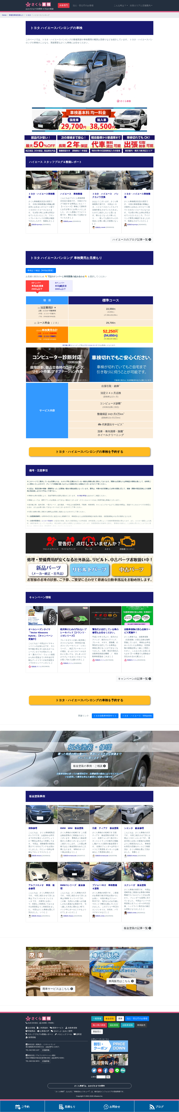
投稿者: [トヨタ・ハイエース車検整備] (32, 224)
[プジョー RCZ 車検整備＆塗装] (105, 871)
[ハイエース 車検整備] (74, 180)
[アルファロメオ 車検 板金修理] (42, 871)
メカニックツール (63, 1034)
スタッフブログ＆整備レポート (39, 1034)
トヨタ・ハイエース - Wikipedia (137, 716)
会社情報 (30, 1028)
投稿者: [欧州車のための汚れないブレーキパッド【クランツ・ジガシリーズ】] (64, 663)
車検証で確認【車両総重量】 (40, 270)
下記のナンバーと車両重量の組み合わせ (66, 276)
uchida (102, 916)
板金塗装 (110, 1018)
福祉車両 (114, 1025)
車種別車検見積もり (16, 15)
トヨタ (28, 15)
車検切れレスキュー (81, 1091)
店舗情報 (45, 1050)
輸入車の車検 (99, 1025)
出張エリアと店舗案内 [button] (140, 5)
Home (4, 15)
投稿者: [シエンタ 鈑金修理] (128, 855)
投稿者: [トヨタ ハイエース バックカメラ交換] (96, 227)
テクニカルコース (90, 345)
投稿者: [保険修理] (32, 855)
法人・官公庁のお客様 (83, 5)
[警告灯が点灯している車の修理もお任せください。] (105, 615)
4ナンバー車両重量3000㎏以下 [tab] (61, 286)
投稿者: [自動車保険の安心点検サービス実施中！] (128, 660)
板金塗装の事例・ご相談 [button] (89, 766)
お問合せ (112, 1106)
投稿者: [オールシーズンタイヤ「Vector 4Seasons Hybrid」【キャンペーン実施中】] (32, 666)
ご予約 (22, 1106)
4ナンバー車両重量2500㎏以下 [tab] (37, 286)
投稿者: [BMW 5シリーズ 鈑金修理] (64, 916)
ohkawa (134, 855)
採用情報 (31, 1037)
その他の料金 (82, 496)
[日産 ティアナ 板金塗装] (105, 814)
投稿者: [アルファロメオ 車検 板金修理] (32, 916)
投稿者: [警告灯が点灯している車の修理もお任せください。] (96, 660)
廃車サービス (57, 1028)
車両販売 (141, 1025)
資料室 (78, 1034)
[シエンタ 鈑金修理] (137, 814)
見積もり (67, 1106)
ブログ (157, 1106)
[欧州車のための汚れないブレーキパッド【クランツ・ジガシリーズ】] (74, 615)
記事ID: (94, 1077)
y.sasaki (102, 227)
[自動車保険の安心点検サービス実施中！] (137, 615)
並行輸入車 (66, 345)
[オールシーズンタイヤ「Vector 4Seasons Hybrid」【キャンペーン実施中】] (42, 615)
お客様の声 (43, 1031)
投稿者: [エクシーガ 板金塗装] (128, 913)
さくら (38, 666)
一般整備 (97, 1018)
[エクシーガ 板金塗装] (137, 871)
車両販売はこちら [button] (121, 981)
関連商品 (30, 1031)
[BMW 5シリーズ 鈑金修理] (74, 871)
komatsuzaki (72, 855)
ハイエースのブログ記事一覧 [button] (132, 239)
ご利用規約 (42, 1028)
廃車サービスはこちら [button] (57, 988)
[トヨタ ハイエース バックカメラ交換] (105, 180)
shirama (39, 855)
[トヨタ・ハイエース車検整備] (42, 180)
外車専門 (63, 5)
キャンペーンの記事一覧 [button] (134, 678)
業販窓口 (97, 1031)
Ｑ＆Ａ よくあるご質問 (61, 1031)
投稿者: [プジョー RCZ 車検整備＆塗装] (96, 916)
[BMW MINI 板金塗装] (74, 814)
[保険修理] (42, 814)
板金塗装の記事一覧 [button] (137, 928)
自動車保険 (71, 1028)
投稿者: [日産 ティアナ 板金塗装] (96, 855)
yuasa (70, 221)
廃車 (120, 1018)
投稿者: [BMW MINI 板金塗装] (64, 855)
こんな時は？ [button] (120, 5)
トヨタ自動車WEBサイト (105, 716)
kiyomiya (39, 224)
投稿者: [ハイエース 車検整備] (64, 221)
